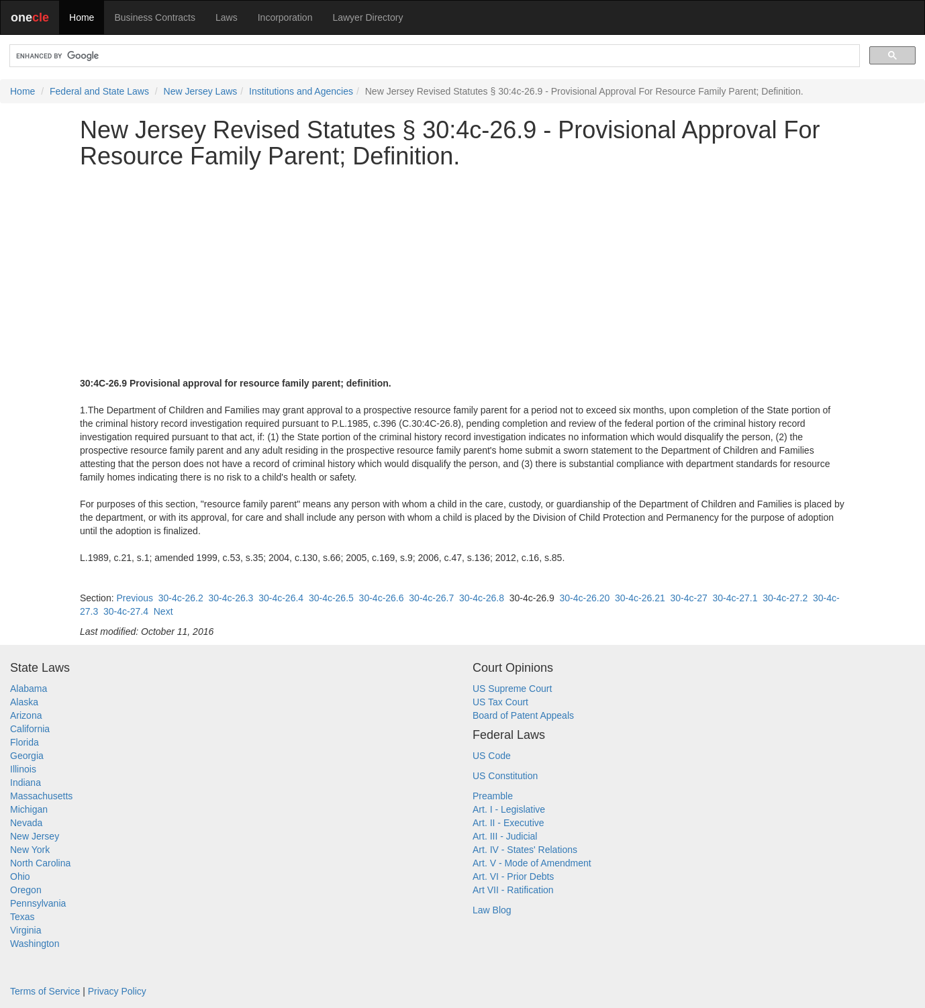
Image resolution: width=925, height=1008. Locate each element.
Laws (226, 17)
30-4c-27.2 (785, 598)
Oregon (26, 890)
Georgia (27, 755)
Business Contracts (154, 17)
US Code (492, 755)
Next (163, 611)
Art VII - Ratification (513, 890)
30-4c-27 (688, 598)
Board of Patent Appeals (523, 715)
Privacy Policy (117, 991)
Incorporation (285, 17)
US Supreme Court (512, 688)
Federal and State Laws (99, 91)
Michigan (29, 809)
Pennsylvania (38, 903)
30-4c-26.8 (481, 598)
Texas (22, 916)
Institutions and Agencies (301, 91)
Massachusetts (41, 796)
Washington (34, 943)
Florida (24, 742)
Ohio (20, 876)
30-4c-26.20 (584, 598)
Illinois (23, 769)
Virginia (25, 930)
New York (30, 849)
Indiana (25, 782)
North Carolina (40, 863)
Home (81, 17)
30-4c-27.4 (125, 611)
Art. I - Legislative (509, 809)
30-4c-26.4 (280, 598)
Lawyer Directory (367, 17)
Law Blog (492, 910)
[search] (433, 56)
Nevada (26, 822)
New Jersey (34, 836)
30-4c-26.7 (431, 598)
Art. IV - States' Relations (525, 849)
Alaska (24, 702)
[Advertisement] (462, 273)
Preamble (493, 796)
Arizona (26, 715)
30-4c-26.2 (180, 598)
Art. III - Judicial (505, 836)
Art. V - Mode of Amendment (532, 863)
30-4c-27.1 (735, 598)
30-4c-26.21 (640, 598)
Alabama (28, 688)
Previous (134, 598)
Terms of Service (45, 991)
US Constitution (505, 775)
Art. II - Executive (508, 822)
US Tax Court (500, 702)
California (30, 728)
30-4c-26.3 (230, 598)
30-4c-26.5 (331, 598)
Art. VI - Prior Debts (513, 876)
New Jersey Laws (201, 91)
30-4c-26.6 (381, 598)
